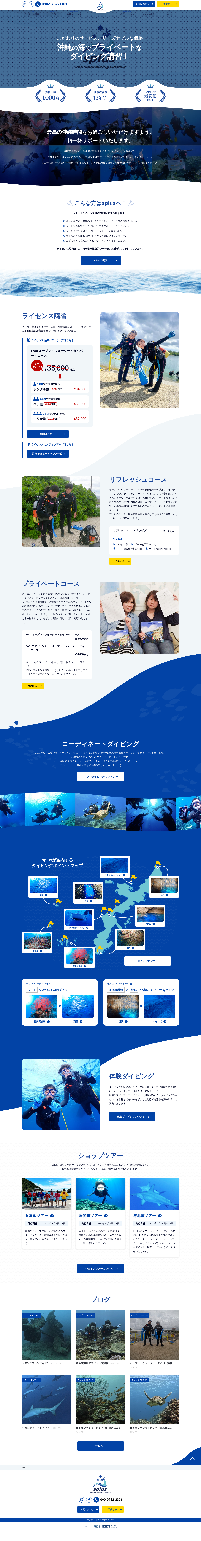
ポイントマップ (146, 971)
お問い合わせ (142, 6)
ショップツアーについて (99, 1278)
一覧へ (99, 1456)
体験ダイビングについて (131, 1127)
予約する (167, 6)
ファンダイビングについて (99, 786)
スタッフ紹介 (100, 270)
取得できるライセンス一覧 (47, 464)
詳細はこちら (47, 444)
